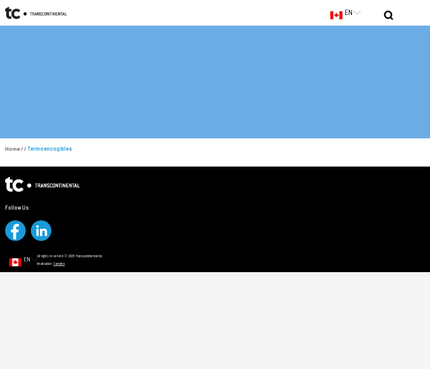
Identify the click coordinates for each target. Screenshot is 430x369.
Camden (59, 263)
